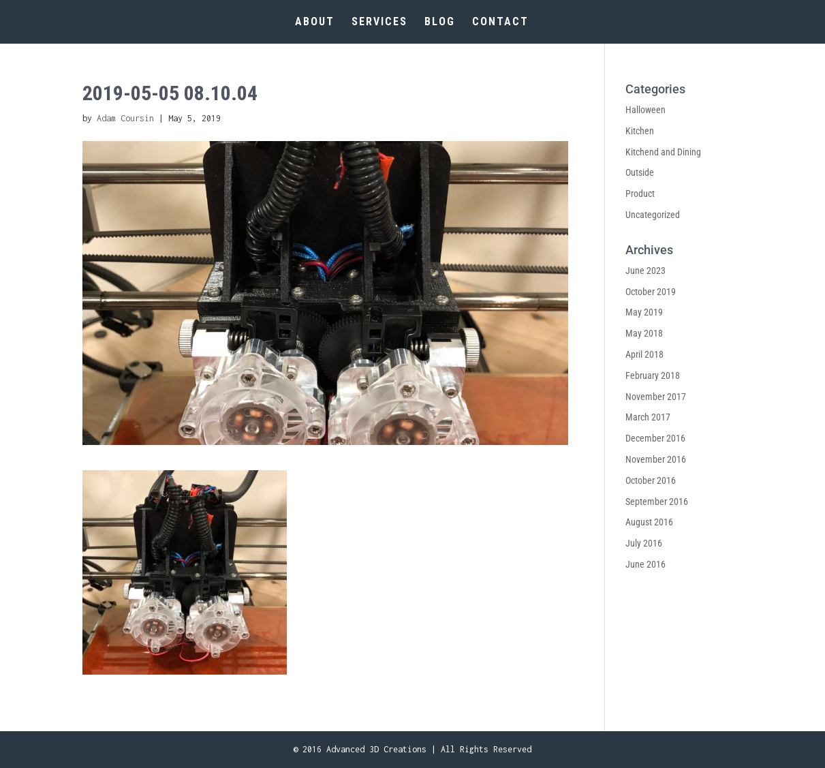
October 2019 (650, 291)
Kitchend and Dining (663, 152)
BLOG (439, 22)
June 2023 (645, 270)
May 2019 (644, 312)
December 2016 (655, 438)
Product (640, 193)
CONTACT (500, 22)
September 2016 (656, 501)
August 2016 (649, 522)
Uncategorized (652, 214)
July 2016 (643, 543)
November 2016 (655, 459)
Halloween (645, 109)
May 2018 (644, 333)
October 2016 (650, 480)
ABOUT (314, 22)
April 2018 (644, 354)
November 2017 (655, 396)
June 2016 (645, 564)
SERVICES (379, 22)
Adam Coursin (125, 118)
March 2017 (647, 417)
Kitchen (639, 130)
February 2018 (652, 375)
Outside (639, 172)
